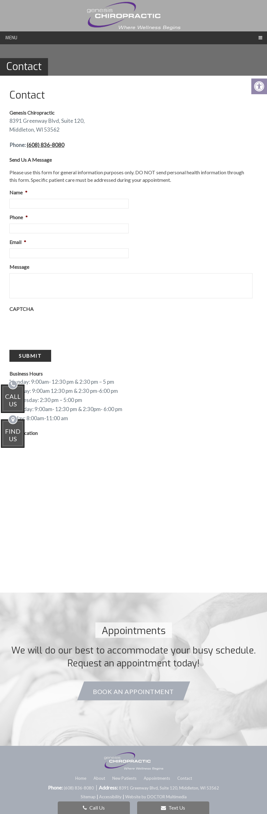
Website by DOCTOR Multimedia (156, 796)
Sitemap (88, 796)
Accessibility (110, 796)
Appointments (157, 778)
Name (18, 192)
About (99, 778)
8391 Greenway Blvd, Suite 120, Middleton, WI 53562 (169, 787)
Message (19, 267)
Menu (11, 38)
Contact (184, 778)
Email (17, 242)
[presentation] (57, 327)
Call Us (94, 808)
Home (80, 778)
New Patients (124, 778)
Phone (18, 217)
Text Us (173, 808)
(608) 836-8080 (45, 145)
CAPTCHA (21, 309)
